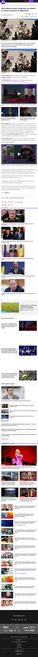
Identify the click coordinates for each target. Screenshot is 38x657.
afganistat (22, 197)
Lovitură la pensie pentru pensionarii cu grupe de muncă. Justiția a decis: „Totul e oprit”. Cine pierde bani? (25, 563)
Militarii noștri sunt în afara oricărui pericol (22, 80)
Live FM (25, 1)
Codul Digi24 (19, 643)
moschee (11, 197)
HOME (2, 5)
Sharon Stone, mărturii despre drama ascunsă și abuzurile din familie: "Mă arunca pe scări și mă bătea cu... (24, 547)
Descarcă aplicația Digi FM (20, 524)
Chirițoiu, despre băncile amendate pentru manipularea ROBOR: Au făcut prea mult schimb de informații (28, 119)
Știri (5, 5)
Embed (3, 104)
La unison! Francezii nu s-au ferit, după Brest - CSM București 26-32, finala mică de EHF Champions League (25, 531)
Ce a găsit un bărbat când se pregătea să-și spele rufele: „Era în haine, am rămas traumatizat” (24, 587)
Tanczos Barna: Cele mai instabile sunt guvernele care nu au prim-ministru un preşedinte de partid (8, 119)
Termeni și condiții (14, 636)
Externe (8, 5)
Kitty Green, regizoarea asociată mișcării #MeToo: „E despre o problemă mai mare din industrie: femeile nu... (25, 507)
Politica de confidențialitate (22, 636)
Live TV (30, 1)
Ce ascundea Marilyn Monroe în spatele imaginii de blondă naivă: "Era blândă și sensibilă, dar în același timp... (18, 467)
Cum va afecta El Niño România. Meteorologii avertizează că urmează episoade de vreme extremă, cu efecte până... (24, 515)
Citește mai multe (4, 439)
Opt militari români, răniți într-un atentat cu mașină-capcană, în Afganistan (26, 5)
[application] (19, 94)
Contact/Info (19, 647)
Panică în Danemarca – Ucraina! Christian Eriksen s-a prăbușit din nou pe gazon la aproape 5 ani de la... (28, 483)
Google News (20, 202)
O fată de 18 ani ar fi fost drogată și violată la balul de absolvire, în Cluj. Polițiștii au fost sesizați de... (25, 522)
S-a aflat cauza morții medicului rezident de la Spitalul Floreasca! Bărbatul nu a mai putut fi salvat (8, 483)
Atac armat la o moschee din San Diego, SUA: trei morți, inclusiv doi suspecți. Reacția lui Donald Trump (9, 325)
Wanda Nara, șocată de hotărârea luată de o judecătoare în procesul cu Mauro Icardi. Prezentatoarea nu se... (28, 499)
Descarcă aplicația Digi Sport (27, 309)
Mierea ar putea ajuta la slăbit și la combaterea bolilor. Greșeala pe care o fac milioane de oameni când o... (25, 579)
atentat (7, 197)
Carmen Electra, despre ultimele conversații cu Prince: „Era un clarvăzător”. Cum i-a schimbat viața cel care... (25, 539)
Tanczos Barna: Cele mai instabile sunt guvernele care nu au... (16, 400)
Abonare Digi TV (19, 639)
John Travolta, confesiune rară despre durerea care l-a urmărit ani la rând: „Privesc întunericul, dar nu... (25, 595)
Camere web (19, 645)
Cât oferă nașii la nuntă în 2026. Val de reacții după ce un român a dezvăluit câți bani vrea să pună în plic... (25, 570)
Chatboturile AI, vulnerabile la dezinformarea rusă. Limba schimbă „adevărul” (9, 499)
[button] (19, 93)
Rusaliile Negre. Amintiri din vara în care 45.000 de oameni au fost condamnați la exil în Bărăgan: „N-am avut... (25, 555)
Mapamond (12, 5)
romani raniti (16, 197)
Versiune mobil (19, 651)
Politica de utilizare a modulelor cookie (19, 641)
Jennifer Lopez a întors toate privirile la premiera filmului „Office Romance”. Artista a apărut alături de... (25, 603)
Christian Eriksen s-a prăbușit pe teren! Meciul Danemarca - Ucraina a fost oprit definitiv (28, 307)
